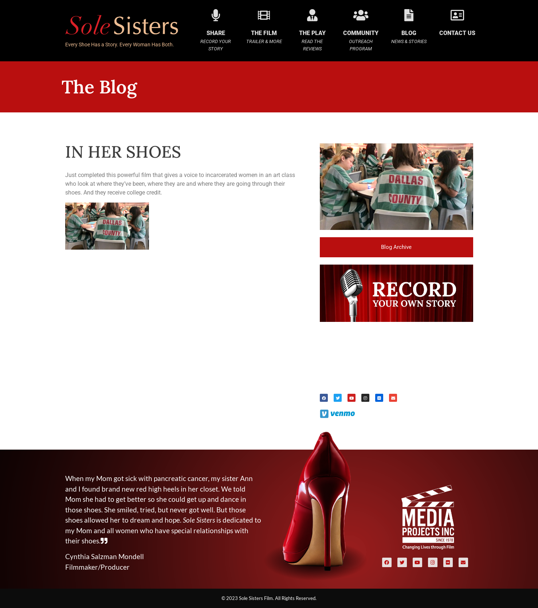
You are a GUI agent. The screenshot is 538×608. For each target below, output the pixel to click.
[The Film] (264, 15)
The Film (264, 33)
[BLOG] (409, 15)
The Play (312, 33)
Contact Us (457, 33)
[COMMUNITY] (361, 15)
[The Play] (312, 15)
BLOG (408, 33)
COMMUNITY (360, 33)
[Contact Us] (457, 15)
